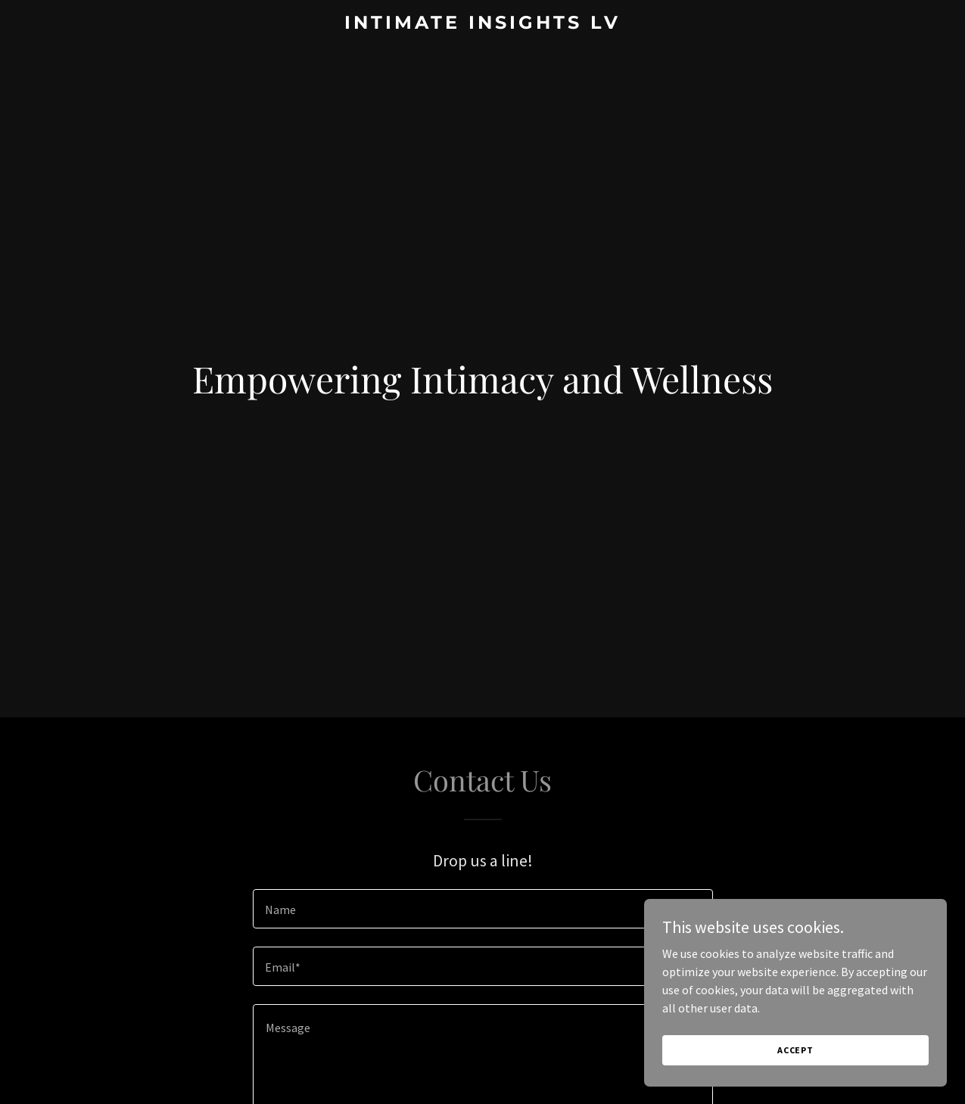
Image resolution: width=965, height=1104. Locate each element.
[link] (482, 24)
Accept (795, 1050)
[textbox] (483, 908)
